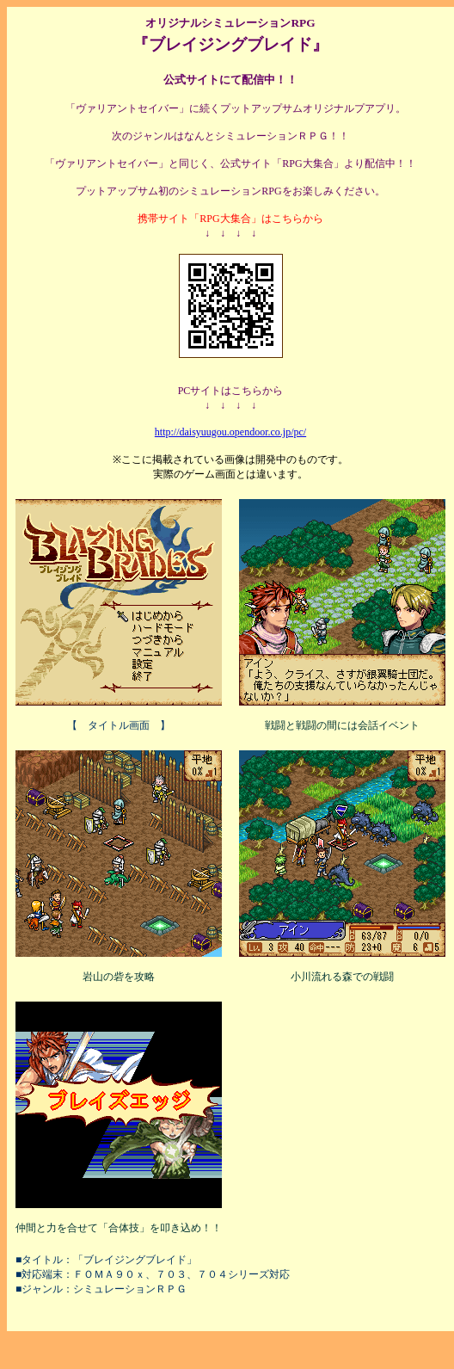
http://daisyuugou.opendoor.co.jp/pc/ (230, 432)
